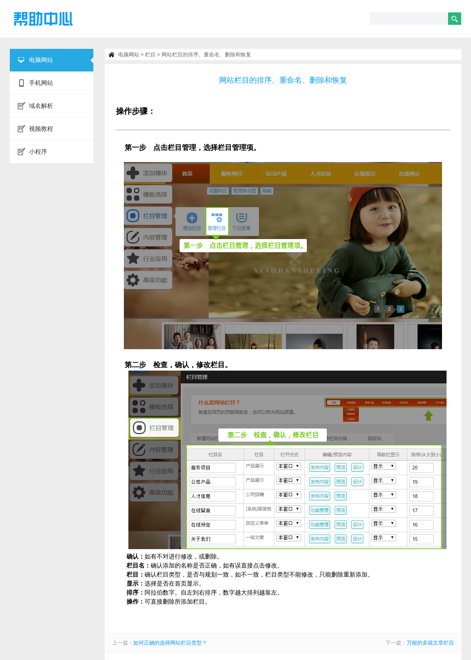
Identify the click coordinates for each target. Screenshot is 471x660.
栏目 (150, 54)
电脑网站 (128, 54)
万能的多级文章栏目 (430, 643)
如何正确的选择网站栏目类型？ (170, 643)
